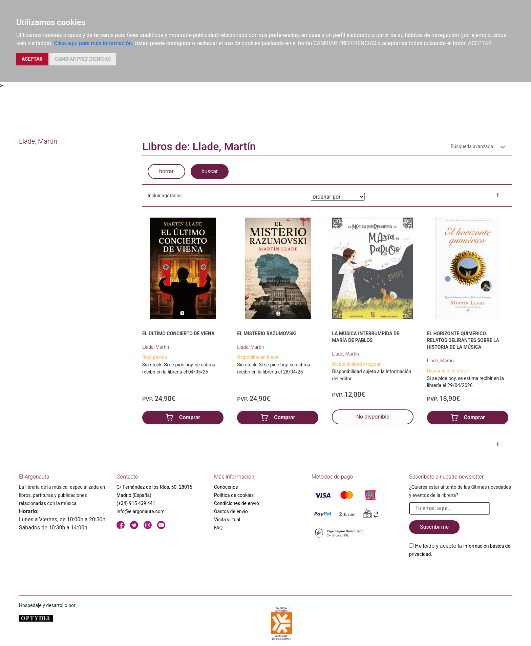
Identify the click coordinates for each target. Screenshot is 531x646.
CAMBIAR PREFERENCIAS (83, 59)
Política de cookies (234, 495)
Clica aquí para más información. (93, 43)
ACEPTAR (32, 59)
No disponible (372, 416)
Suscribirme (434, 527)
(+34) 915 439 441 (135, 503)
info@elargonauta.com (140, 511)
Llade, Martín (155, 347)
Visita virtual (227, 519)
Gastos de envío (231, 511)
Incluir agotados (165, 195)
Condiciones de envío (236, 503)
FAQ (218, 527)
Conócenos (226, 487)
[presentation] (460, 574)
